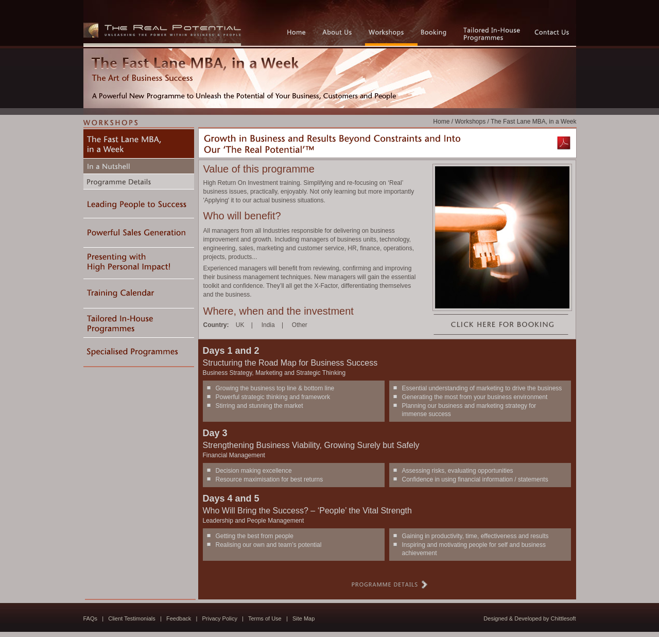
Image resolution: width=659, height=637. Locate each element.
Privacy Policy (219, 618)
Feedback (178, 618)
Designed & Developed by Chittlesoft (529, 618)
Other (299, 325)
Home (441, 121)
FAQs (90, 618)
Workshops (470, 121)
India (268, 325)
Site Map (303, 618)
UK (240, 325)
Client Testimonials (131, 618)
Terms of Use (265, 618)
